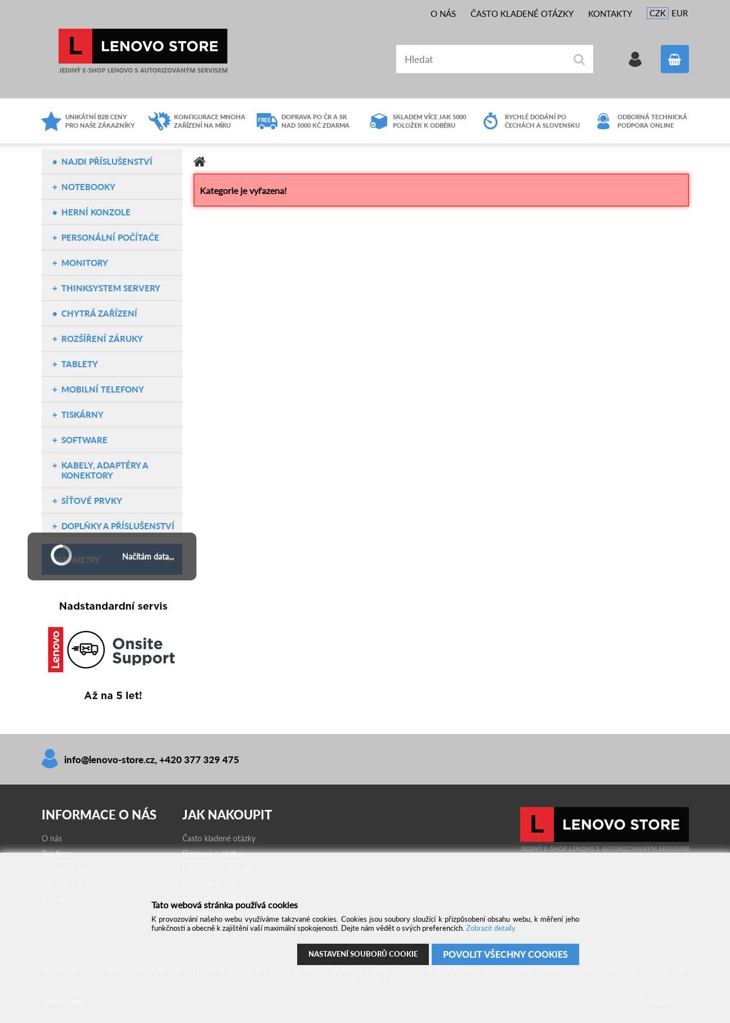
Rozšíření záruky (102, 339)
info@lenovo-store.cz (109, 759)
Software (84, 440)
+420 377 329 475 (199, 759)
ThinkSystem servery (110, 288)
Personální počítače (110, 237)
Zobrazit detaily (491, 927)
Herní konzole (96, 212)
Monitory (84, 263)
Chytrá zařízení (99, 313)
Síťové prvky (91, 500)
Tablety (79, 364)
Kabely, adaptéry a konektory (104, 470)
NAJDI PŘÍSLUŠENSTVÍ (107, 161)
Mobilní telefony (102, 389)
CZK (658, 13)
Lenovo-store (143, 51)
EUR (679, 13)
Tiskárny (82, 414)
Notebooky (88, 187)
